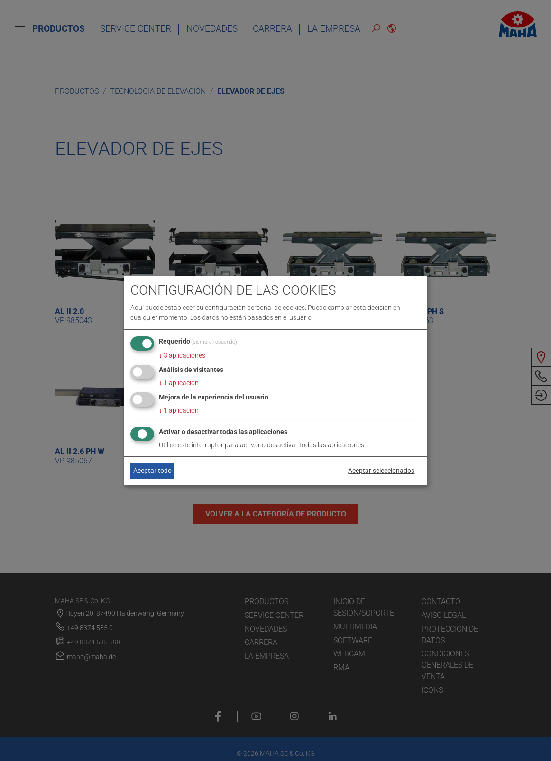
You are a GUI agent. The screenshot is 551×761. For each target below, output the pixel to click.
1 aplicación (179, 383)
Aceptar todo (152, 470)
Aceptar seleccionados (381, 470)
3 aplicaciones (182, 355)
